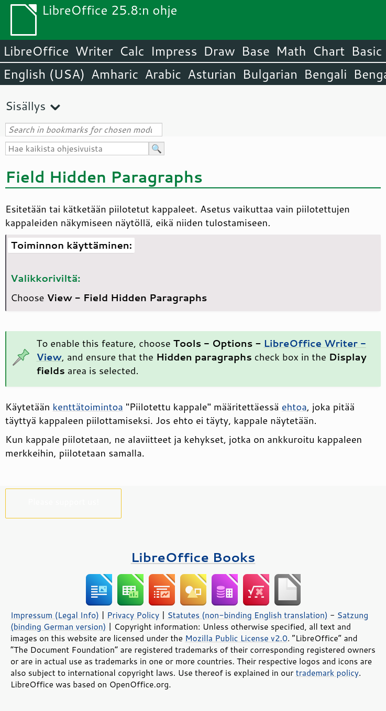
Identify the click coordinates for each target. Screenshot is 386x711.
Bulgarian (269, 74)
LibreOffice (36, 51)
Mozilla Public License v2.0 (236, 638)
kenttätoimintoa (87, 406)
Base (255, 51)
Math (291, 51)
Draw (219, 51)
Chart (328, 51)
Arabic (163, 74)
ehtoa (294, 406)
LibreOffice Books (193, 557)
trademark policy (327, 672)
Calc (132, 51)
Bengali (325, 74)
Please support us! (64, 501)
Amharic (114, 74)
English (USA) (44, 74)
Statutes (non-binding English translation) (247, 615)
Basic (366, 51)
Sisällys (25, 106)
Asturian (212, 74)
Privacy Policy (133, 615)
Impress (174, 51)
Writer (94, 51)
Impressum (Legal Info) (54, 615)
